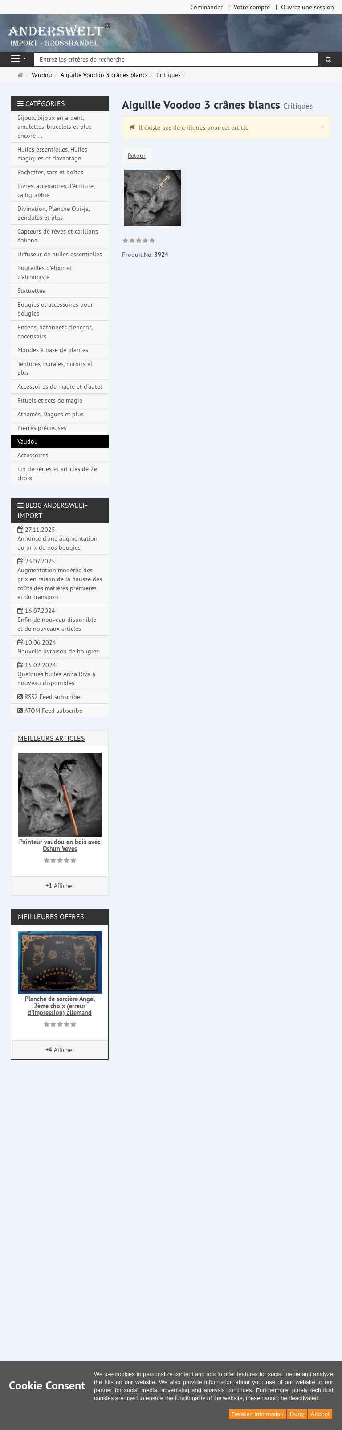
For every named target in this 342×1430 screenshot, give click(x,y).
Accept (320, 1414)
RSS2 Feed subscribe (48, 697)
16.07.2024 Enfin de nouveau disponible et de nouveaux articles (56, 620)
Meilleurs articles (51, 738)
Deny (297, 1414)
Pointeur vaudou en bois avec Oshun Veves (59, 845)
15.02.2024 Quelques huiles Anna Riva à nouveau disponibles (56, 674)
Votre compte (252, 7)
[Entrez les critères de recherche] (176, 59)
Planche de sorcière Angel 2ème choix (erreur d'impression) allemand (60, 1006)
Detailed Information (257, 1414)
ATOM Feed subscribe (49, 711)
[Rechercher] (328, 59)
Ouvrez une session (307, 7)
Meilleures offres (51, 916)
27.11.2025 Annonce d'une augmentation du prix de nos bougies (57, 538)
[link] (138, 242)
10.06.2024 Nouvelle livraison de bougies (58, 646)
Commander (206, 7)
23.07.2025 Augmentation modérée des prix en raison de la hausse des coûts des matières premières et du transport (59, 579)
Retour (137, 156)
